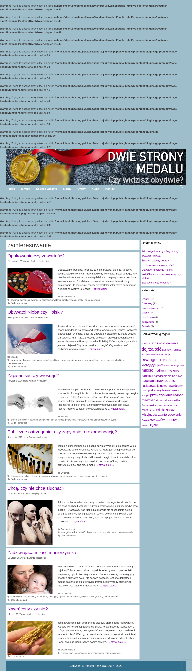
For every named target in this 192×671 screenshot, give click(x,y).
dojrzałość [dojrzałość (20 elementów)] (151, 349)
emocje (64, 653)
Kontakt (110, 188)
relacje (80, 420)
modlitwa (54, 360)
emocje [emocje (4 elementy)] (165, 354)
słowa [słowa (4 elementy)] (168, 400)
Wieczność (148, 321)
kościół (53, 420)
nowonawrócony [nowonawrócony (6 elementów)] (171, 385)
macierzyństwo (73, 596)
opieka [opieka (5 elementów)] (151, 390)
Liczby (67, 188)
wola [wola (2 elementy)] (155, 415)
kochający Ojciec (56, 596)
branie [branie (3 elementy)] (145, 343)
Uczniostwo (66, 593)
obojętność (91, 532)
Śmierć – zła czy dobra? (155, 260)
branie (14, 420)
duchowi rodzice (18, 596)
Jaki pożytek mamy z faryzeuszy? (161, 251)
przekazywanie (69, 300)
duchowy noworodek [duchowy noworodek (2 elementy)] (151, 354)
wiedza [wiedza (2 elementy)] (152, 410)
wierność (88, 420)
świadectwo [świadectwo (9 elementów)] (169, 420)
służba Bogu (118, 360)
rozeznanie (106, 360)
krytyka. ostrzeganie (31, 476)
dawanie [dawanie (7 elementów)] (172, 343)
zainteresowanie (92, 300)
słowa (88, 476)
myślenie (56, 300)
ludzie (75, 532)
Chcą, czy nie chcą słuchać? (36, 488)
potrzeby (102, 532)
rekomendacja (65, 476)
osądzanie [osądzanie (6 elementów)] (163, 390)
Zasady (14, 357)
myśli (71, 653)
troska (80, 300)
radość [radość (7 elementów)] (178, 395)
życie (113, 420)
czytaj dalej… (101, 289)
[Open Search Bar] (181, 186)
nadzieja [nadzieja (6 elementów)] (147, 375)
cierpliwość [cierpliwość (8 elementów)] (157, 343)
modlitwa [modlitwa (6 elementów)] (160, 370)
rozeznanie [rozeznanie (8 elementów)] (150, 400)
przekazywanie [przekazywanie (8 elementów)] (161, 395)
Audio (95, 188)
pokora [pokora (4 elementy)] (175, 390)
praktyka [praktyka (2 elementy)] (146, 395)
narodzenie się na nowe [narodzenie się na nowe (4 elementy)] (168, 375)
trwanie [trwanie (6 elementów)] (162, 405)
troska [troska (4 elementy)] (152, 405)
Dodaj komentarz (19, 303)
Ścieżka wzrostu (46, 188)
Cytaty (81, 188)
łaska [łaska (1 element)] (158, 420)
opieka (92, 596)
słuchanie (111, 532)
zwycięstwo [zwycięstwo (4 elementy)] (148, 420)
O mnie (25, 188)
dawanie (15, 300)
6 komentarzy (17, 656)
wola (101, 653)
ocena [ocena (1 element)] (144, 391)
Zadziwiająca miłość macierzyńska (42, 552)
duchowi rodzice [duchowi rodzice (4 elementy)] (172, 349)
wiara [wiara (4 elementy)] (145, 410)
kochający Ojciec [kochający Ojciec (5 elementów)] (153, 365)
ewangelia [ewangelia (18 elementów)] (151, 359)
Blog (12, 188)
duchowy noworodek (37, 596)
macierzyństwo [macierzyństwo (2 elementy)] (177, 365)
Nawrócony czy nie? (28, 608)
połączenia (70, 420)
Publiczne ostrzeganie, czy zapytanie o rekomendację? (62, 431)
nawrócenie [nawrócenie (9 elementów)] (166, 381)
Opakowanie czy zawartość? (36, 255)
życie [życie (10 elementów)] (154, 425)
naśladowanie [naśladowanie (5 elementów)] (150, 385)
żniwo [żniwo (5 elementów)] (145, 425)
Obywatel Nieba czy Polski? (35, 312)
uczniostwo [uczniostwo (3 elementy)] (173, 405)
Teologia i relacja (151, 256)
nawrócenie (80, 653)
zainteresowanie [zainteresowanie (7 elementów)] (170, 414)
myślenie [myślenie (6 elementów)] (173, 370)
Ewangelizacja (68, 296)
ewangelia (36, 300)
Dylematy (65, 473)
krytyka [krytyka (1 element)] (166, 365)
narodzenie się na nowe (71, 360)
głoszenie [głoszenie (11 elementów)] (169, 360)
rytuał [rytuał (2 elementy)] (161, 400)
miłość (46, 360)
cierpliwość (16, 360)
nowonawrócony (91, 360)
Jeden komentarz (19, 600)
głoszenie (46, 300)
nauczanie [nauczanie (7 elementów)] (149, 381)
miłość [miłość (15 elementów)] (147, 370)
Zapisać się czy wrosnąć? (33, 375)
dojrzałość (25, 300)
